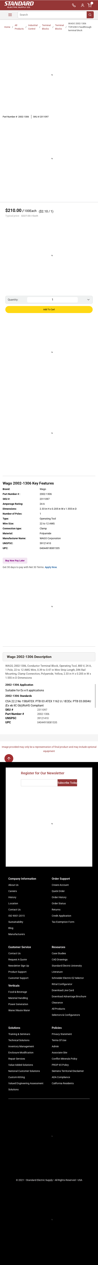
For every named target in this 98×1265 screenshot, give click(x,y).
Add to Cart (49, 309)
